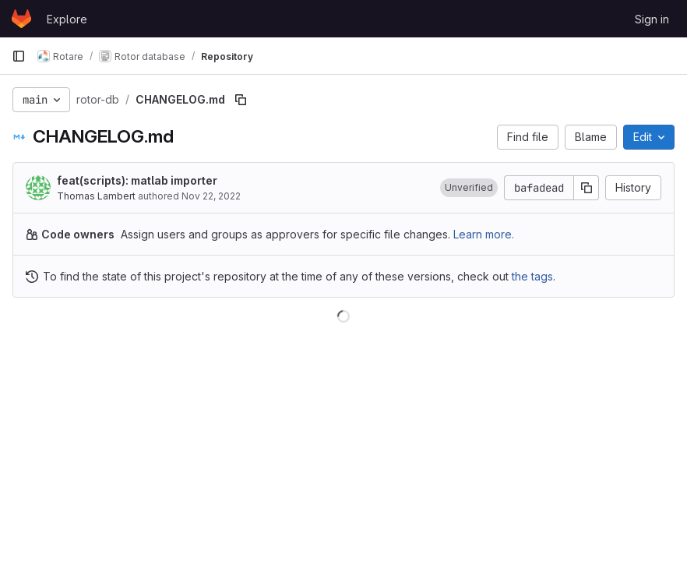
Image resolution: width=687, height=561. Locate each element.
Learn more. (483, 234)
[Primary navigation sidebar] (18, 56)
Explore (67, 19)
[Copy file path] (240, 99)
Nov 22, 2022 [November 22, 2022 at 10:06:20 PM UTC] (211, 196)
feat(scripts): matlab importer (137, 180)
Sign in (652, 19)
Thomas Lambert (96, 196)
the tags (532, 276)
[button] (469, 187)
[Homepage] (21, 18)
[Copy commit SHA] (586, 187)
